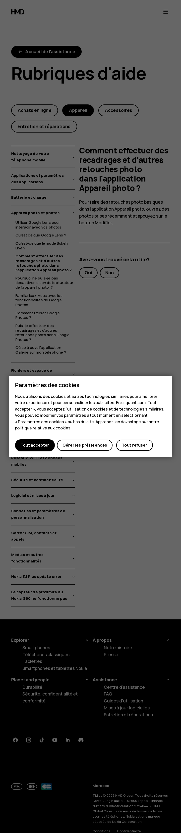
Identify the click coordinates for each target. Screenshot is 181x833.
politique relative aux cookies (42, 428)
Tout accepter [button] (34, 445)
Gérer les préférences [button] (84, 445)
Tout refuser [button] (134, 445)
